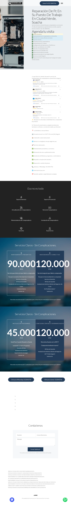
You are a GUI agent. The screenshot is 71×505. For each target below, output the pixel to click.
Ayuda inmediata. (37, 34)
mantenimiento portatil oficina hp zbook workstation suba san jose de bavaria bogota (31, 483)
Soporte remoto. (36, 39)
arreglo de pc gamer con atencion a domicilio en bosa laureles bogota (26, 485)
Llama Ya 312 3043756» (49, 3)
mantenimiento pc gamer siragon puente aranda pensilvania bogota (26, 476)
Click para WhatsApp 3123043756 (21, 379)
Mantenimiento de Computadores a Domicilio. (44, 36)
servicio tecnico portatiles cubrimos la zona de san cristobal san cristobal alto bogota (32, 482)
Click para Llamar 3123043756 (53, 379)
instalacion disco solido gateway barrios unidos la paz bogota (25, 474)
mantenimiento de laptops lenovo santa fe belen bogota (23, 480)
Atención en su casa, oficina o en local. (42, 38)
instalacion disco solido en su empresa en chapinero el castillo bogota (27, 487)
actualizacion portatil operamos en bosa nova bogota (23, 478)
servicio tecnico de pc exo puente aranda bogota (21, 471)
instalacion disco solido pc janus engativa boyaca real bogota (25, 473)
